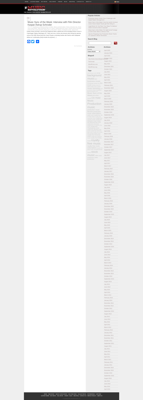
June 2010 (107, 383)
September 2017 (109, 150)
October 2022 (108, 58)
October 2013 (108, 276)
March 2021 (107, 82)
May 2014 (107, 257)
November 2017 (109, 144)
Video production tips (43, 28)
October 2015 (108, 211)
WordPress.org (92, 67)
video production (92, 158)
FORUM (60, 1)
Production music (66, 29)
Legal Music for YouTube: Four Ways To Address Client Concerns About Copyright (102, 26)
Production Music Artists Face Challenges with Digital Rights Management (101, 19)
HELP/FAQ (72, 1)
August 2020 (108, 90)
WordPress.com (93, 64)
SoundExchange (98, 149)
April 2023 (107, 55)
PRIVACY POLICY (91, 395)
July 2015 (107, 219)
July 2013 (107, 284)
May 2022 (107, 64)
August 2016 (108, 185)
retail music (90, 115)
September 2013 (109, 279)
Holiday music (95, 85)
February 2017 (108, 168)
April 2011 (107, 357)
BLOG (65, 1)
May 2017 (107, 160)
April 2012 (107, 324)
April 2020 (107, 96)
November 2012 (109, 305)
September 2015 (109, 214)
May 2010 (107, 386)
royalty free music (94, 142)
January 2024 (108, 53)
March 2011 (107, 359)
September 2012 (109, 311)
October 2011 (108, 340)
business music (93, 81)
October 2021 (108, 69)
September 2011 (109, 343)
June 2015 (107, 222)
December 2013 (109, 271)
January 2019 (108, 123)
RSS (117, 2)
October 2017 (108, 147)
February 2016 (108, 201)
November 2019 (109, 109)
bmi (96, 79)
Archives (89, 49)
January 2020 (108, 104)
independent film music (62, 28)
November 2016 (109, 176)
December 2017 (109, 141)
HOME (26, 1)
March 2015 (107, 230)
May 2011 (107, 354)
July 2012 (107, 316)
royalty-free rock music (93, 123)
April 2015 (107, 228)
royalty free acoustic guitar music (94, 132)
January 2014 (108, 268)
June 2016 (107, 190)
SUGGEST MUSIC (82, 394)
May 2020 (107, 93)
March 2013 (107, 295)
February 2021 (108, 85)
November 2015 (109, 209)
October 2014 (108, 244)
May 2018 (107, 128)
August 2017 (108, 152)
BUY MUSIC (44, 1)
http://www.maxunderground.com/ (95, 59)
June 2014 (107, 254)
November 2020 (109, 88)
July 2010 (107, 381)
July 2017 (107, 155)
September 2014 (109, 246)
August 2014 (108, 249)
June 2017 (107, 158)
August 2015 (108, 217)
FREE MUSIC (51, 394)
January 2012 (108, 332)
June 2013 (107, 287)
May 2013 (107, 289)
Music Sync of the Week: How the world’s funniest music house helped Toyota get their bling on (103, 23)
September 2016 (109, 182)
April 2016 (107, 195)
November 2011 (109, 338)
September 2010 (109, 375)
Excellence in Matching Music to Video (43, 27)
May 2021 (107, 77)
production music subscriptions (94, 112)
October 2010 (108, 373)
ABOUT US (88, 1)
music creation (97, 86)
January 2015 (108, 236)
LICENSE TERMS (34, 1)
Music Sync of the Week (50, 29)
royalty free (96, 132)
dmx (99, 83)
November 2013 (109, 273)
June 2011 (107, 351)
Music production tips (71, 27)
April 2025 (107, 50)
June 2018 (107, 125)
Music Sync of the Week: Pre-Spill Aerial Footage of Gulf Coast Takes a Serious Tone (102, 30)
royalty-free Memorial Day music (94, 121)
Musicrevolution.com (92, 91)
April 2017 (107, 163)
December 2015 (109, 206)
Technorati (91, 61)
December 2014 (109, 238)
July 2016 (107, 187)
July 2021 (107, 72)
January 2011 (108, 365)
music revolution (97, 90)
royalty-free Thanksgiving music (93, 127)
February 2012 (108, 330)
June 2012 (107, 319)
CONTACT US (80, 1)
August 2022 (108, 61)
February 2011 (108, 362)
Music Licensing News (60, 27)
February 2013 (108, 297)
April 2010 (107, 389)
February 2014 (108, 265)
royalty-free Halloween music (94, 120)
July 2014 (107, 252)
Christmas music (92, 83)
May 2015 (107, 225)
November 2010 (109, 370)
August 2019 (108, 117)
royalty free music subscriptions (93, 147)
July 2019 (107, 120)
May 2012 (107, 322)
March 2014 (107, 262)
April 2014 (107, 260)
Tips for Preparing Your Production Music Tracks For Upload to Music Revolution (102, 34)
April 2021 (107, 80)
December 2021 (109, 66)
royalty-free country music (94, 118)
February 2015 (108, 233)
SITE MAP (98, 394)
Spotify (89, 152)
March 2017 (107, 166)
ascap (98, 73)
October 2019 (108, 112)
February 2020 (108, 101)
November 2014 (109, 241)
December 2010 (109, 367)
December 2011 (109, 335)
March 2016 (107, 198)
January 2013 (108, 300)
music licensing (39, 29)
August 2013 (108, 281)
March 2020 (107, 98)
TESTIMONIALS (91, 394)
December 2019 (109, 107)
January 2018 (108, 139)
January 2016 (108, 203)
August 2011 (108, 346)
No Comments (78, 46)
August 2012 (108, 314)
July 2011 (107, 349)
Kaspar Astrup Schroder (75, 28)
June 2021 (107, 74)
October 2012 (108, 308)
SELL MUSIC (52, 1)
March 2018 (107, 133)
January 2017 (108, 171)
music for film (31, 29)
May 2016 (107, 193)
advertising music (91, 73)
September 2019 (109, 115)
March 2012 (107, 327)
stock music (75, 29)
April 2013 (107, 292)
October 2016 (108, 179)
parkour (59, 29)
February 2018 (108, 136)
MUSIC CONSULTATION (61, 394)
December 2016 (109, 174)
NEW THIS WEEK (72, 394)
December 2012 (109, 303)
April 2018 (107, 131)
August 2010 (108, 378)
